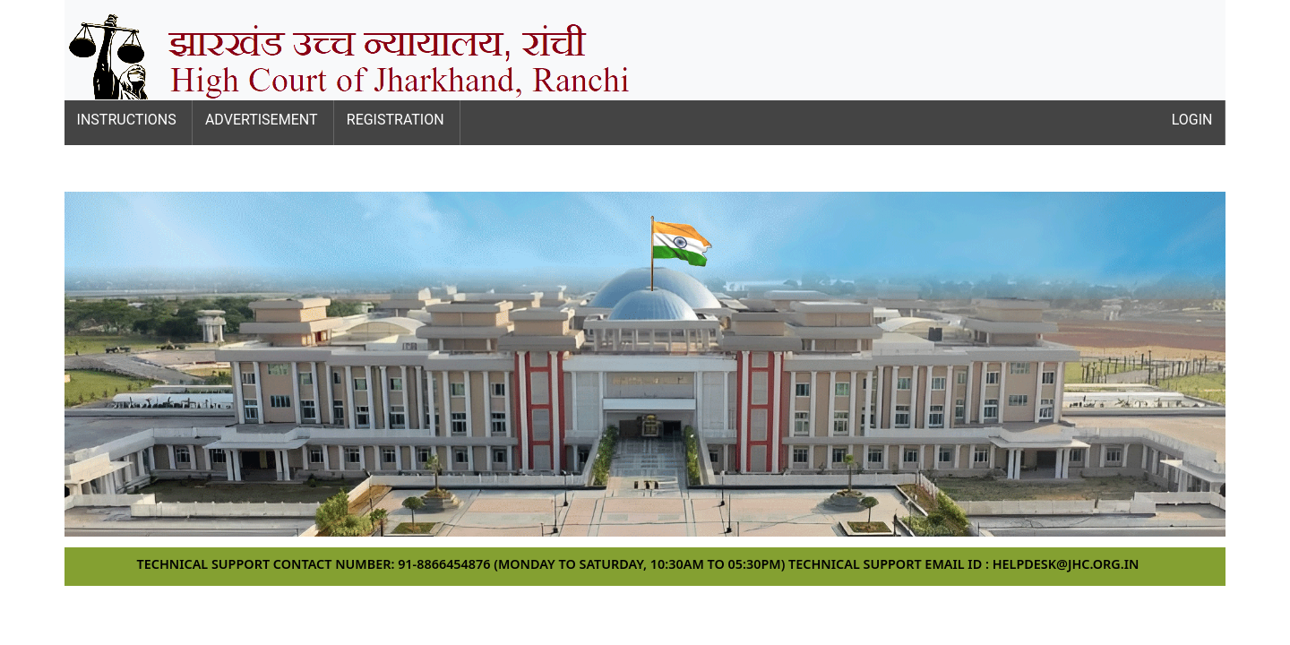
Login (1192, 119)
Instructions (126, 119)
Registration (395, 119)
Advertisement (261, 119)
